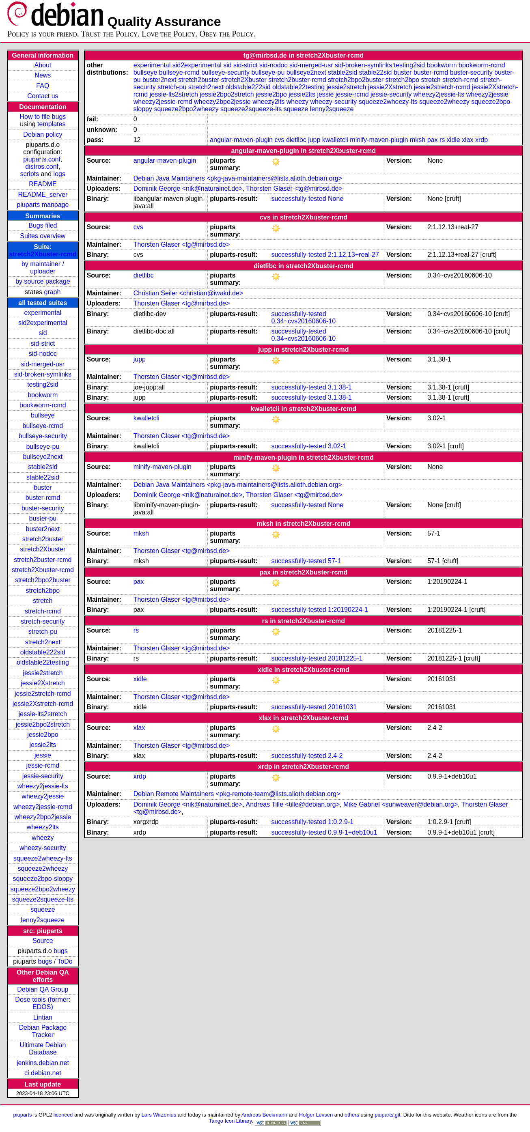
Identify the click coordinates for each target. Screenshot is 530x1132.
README (42, 184)
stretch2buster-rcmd (42, 559)
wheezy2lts (43, 827)
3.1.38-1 (340, 387)
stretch (42, 600)
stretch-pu (42, 631)
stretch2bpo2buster (43, 580)
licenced (63, 1115)
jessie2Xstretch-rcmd (43, 703)
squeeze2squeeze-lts (42, 899)
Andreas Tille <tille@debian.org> (293, 804)
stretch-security (43, 621)
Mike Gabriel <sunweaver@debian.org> (400, 804)
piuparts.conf (41, 159)
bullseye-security (43, 436)
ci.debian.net (42, 1073)
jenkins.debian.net (43, 1062)
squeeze (42, 909)
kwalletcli (335, 139)
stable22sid (42, 477)
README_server (42, 194)
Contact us (42, 96)
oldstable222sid (42, 652)
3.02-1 (337, 446)
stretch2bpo (43, 590)
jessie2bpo (42, 734)
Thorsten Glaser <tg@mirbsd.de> (294, 188)
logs (59, 173)
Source (42, 940)
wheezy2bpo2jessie (43, 816)
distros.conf (41, 166)
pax (432, 139)
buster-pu (43, 518)
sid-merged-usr (43, 364)
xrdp (481, 139)
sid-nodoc (43, 353)
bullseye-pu (42, 446)
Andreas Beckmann (264, 1115)
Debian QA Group (42, 989)
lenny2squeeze (43, 920)
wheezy (43, 837)
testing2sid (42, 384)
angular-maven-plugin (241, 139)
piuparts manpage (43, 204)
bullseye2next (42, 456)
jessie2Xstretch (43, 683)
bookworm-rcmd (42, 405)
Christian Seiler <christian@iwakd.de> (188, 293)
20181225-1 (345, 658)
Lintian (42, 1017)
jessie (42, 755)
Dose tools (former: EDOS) (42, 1003)
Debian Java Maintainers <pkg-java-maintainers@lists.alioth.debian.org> (238, 178)
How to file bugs (42, 116)
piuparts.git (387, 1115)
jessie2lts (42, 744)
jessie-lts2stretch (43, 713)
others (352, 1115)
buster (43, 487)
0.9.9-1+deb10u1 (352, 832)
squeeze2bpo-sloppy (43, 878)
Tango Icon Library (230, 1121)
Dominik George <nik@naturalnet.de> (188, 188)
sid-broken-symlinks (42, 374)
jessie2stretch (42, 672)
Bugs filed (42, 225)
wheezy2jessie (43, 796)
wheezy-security (42, 847)
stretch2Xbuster (42, 549)
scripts (29, 173)
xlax (467, 139)
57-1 (334, 560)
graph (52, 291)
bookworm (43, 395)
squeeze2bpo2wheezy (43, 889)
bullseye (43, 415)
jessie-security (42, 776)
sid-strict (43, 343)
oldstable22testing (43, 662)
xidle (453, 139)
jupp (314, 139)
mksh (417, 139)
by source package (42, 281)
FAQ (42, 85)
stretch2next (42, 642)
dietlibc (296, 139)
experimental (43, 312)
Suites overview (42, 235)
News (42, 75)
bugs (61, 950)
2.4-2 (335, 755)
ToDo (64, 961)
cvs (279, 139)
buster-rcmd (43, 497)
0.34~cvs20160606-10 (303, 321)
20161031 (342, 707)
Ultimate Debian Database (42, 1049)
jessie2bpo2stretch (43, 724)
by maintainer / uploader (43, 267)
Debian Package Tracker (43, 1031)
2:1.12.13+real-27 (353, 254)
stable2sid (42, 466)
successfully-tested (298, 198)
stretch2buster (42, 539)
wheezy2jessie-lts (42, 786)
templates (51, 124)
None (335, 198)
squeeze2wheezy (43, 868)
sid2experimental (42, 322)
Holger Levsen (316, 1115)
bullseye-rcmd (43, 425)
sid (43, 332)
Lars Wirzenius (159, 1115)
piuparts (22, 1115)
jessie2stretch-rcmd (43, 693)
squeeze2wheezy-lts (42, 858)
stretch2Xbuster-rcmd (42, 254)
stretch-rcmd (43, 611)
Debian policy (42, 134)
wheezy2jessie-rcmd (42, 806)
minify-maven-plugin (379, 139)
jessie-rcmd (42, 765)
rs (442, 139)
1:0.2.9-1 (340, 821)
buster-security (43, 508)
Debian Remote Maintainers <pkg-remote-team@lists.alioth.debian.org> (237, 793)
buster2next (43, 528)
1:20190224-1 (348, 609)
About (42, 65)
